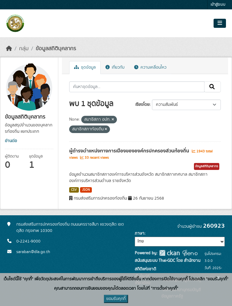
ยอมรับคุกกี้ (116, 299)
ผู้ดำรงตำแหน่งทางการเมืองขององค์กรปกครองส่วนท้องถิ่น (129, 151)
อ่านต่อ (11, 141)
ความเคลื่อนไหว (150, 67)
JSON (86, 189)
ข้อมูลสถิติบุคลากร (56, 49)
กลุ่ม (24, 49)
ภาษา (139, 233)
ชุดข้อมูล (85, 67)
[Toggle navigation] (220, 23)
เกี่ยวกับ (114, 67)
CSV (74, 189)
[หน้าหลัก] (9, 49)
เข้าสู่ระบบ (218, 5)
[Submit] (212, 86)
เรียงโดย (142, 105)
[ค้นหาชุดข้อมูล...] (137, 86)
